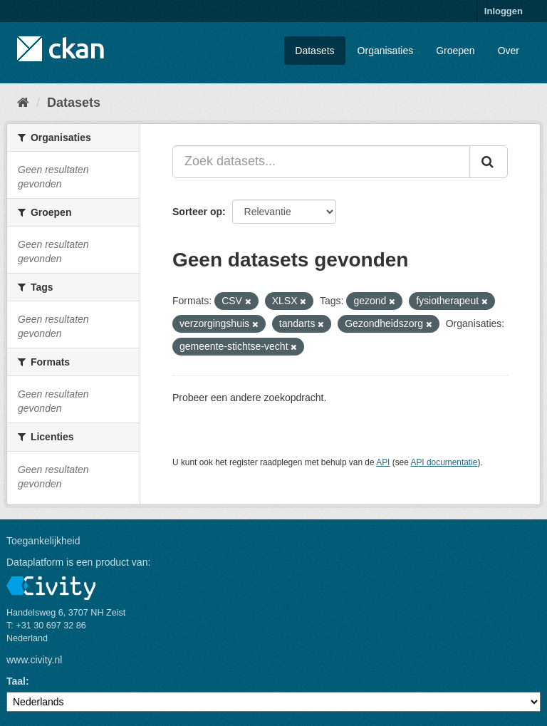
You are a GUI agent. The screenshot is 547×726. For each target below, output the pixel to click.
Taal (16, 681)
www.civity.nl (34, 659)
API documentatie (444, 462)
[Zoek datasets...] (321, 161)
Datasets (314, 50)
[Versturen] (488, 161)
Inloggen (503, 11)
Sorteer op (197, 211)
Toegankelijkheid (43, 540)
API (383, 462)
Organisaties (386, 50)
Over (508, 50)
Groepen (455, 50)
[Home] (23, 102)
